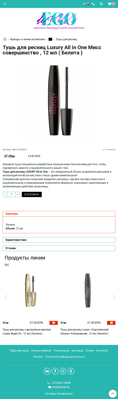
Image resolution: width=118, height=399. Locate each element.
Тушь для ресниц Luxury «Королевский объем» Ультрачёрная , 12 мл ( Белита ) (84, 331)
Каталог (38, 356)
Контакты (102, 350)
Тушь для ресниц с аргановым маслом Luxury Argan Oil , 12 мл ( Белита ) (27, 331)
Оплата (89, 350)
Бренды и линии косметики (27, 39)
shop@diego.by (61, 387)
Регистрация (61, 350)
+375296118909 (61, 382)
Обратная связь (19, 350)
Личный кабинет (41, 350)
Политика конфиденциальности (65, 356)
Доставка (77, 350)
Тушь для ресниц (66, 39)
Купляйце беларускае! (59, 393)
